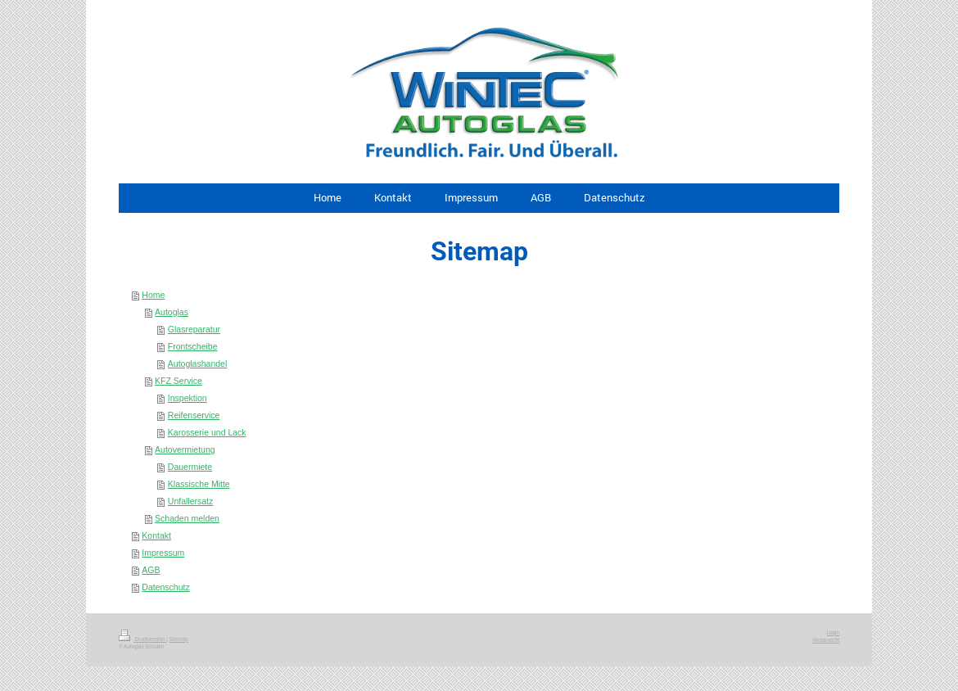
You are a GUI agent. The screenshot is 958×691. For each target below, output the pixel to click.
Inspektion (187, 398)
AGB (151, 570)
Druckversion (142, 639)
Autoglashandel (197, 363)
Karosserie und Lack (207, 432)
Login (833, 632)
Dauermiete (190, 467)
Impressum (163, 553)
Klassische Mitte (199, 484)
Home (153, 295)
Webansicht (825, 640)
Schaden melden (187, 518)
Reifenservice (194, 415)
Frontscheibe (193, 346)
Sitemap (178, 639)
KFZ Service (178, 381)
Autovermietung (185, 449)
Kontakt (156, 535)
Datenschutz (165, 587)
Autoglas (171, 312)
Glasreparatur (194, 329)
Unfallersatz (190, 501)
